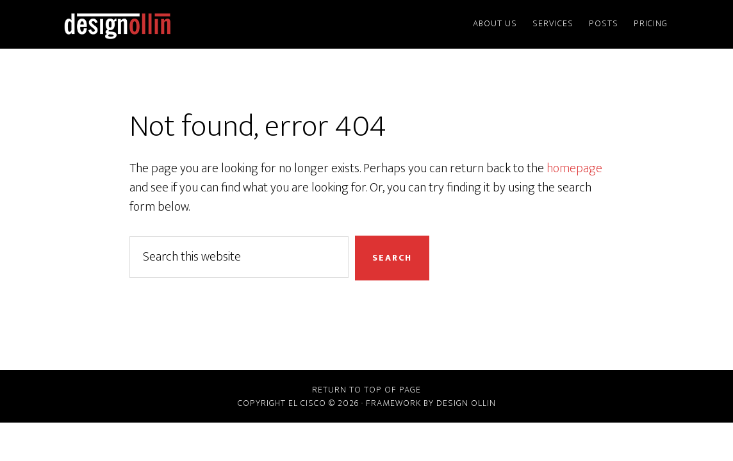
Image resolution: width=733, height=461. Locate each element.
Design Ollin (174, 24)
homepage (574, 168)
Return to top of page (366, 389)
